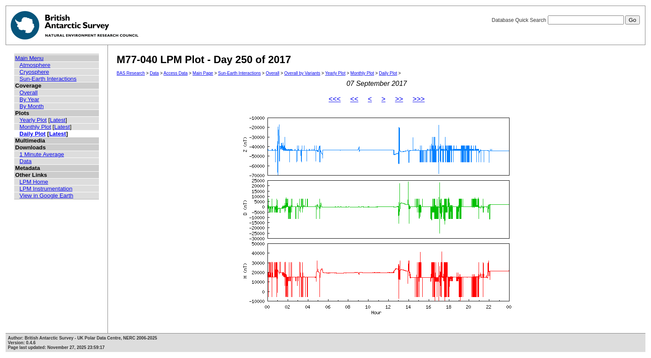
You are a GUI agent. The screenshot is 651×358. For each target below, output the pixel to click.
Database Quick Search (565, 20)
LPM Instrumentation (45, 188)
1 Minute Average (41, 154)
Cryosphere (34, 72)
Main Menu (29, 58)
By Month (31, 106)
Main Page (203, 73)
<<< (335, 99)
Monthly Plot (35, 127)
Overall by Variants (302, 73)
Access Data (175, 73)
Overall (28, 92)
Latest (57, 120)
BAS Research (131, 73)
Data (25, 161)
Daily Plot (32, 133)
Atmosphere (34, 65)
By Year (29, 99)
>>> (419, 99)
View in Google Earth (46, 195)
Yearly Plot (32, 120)
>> (399, 99)
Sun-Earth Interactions (48, 79)
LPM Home (33, 182)
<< (354, 99)
